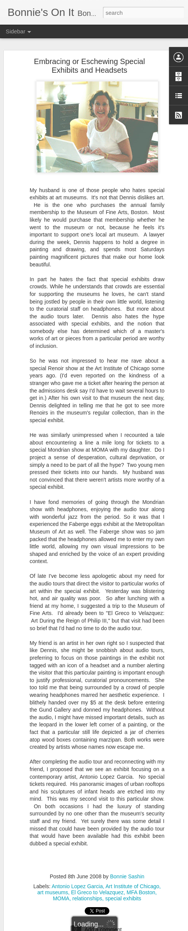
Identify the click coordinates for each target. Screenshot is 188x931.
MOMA (61, 896)
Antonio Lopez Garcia (77, 884)
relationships (88, 896)
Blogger (118, 927)
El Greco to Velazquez (97, 890)
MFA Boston (140, 890)
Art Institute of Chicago (133, 884)
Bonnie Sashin (127, 874)
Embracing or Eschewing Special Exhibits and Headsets (89, 63)
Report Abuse (140, 927)
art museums (52, 890)
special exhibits (123, 896)
